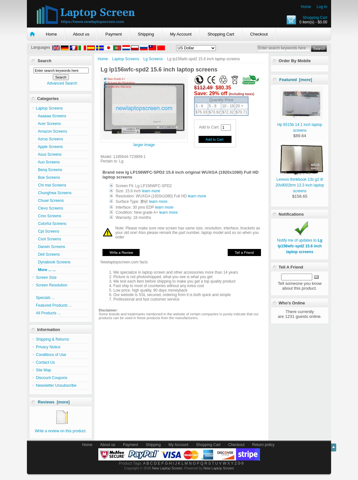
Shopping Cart (315, 17)
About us (81, 34)
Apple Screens (49, 147)
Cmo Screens (48, 216)
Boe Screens (48, 177)
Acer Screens (48, 123)
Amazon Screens (51, 131)
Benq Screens (49, 170)
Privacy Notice (48, 347)
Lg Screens (153, 59)
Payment (113, 34)
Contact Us (45, 362)
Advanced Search (62, 83)
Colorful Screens (51, 223)
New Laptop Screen (167, 468)
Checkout (259, 34)
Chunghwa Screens (53, 193)
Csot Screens (48, 239)
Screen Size (46, 277)
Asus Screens (48, 154)
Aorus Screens (49, 139)
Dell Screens (48, 254)
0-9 (240, 463)
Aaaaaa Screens (51, 116)
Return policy (263, 445)
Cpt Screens (47, 231)
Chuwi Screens (50, 200)
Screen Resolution (51, 285)
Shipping (146, 34)
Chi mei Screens (51, 185)
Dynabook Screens (53, 262)
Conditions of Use (51, 354)
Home (306, 6)
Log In (322, 6)
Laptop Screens (125, 59)
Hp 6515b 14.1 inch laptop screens (300, 125)
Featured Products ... (54, 305)
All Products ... (48, 313)
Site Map (43, 370)
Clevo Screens (49, 208)
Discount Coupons (51, 378)
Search (44, 60)
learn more (151, 191)
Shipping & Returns (52, 339)
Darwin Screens (50, 246)
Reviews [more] (54, 402)
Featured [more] (295, 79)
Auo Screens (48, 162)
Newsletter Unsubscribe (56, 385)
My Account (180, 34)
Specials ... (45, 297)
